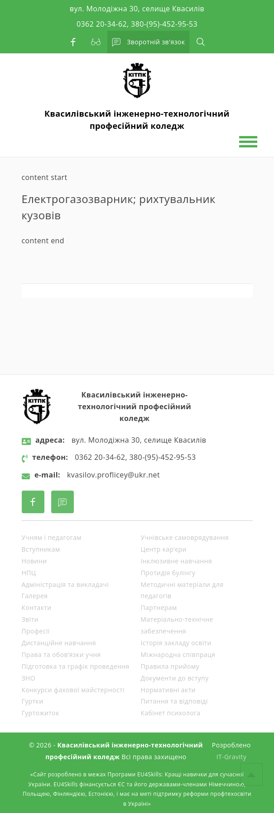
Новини (34, 561)
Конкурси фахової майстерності (73, 689)
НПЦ (29, 572)
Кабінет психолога (171, 713)
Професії (36, 631)
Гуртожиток (40, 713)
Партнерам (159, 607)
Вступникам (41, 549)
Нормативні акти (168, 689)
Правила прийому (170, 666)
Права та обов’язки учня (61, 654)
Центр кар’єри (164, 549)
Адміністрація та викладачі (65, 584)
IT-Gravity (231, 756)
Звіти (30, 619)
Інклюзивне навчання (176, 561)
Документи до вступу (175, 678)
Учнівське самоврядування (185, 537)
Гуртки (32, 701)
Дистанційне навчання (59, 642)
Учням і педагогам (52, 537)
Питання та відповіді (174, 701)
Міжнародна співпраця (178, 654)
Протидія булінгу (168, 572)
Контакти (37, 607)
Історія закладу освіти (176, 642)
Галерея (35, 595)
